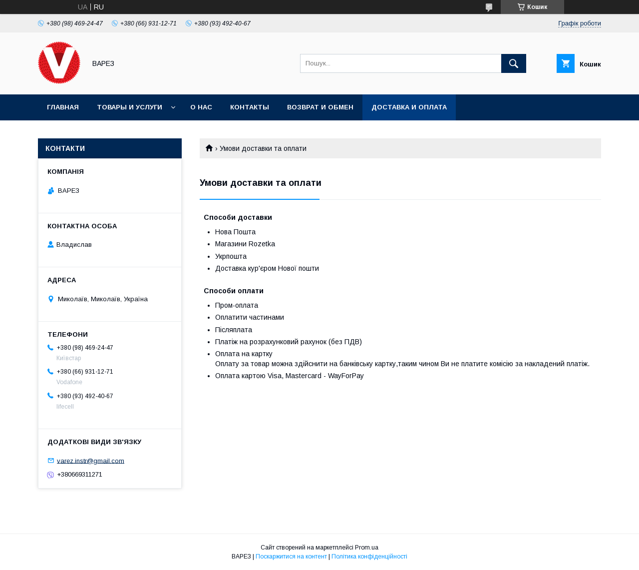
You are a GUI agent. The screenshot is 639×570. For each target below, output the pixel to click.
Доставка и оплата (409, 107)
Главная (63, 107)
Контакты (249, 107)
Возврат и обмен (320, 107)
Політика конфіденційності (369, 556)
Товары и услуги (129, 107)
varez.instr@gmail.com (90, 460)
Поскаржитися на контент (291, 556)
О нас (201, 107)
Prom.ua (366, 547)
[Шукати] (513, 63)
